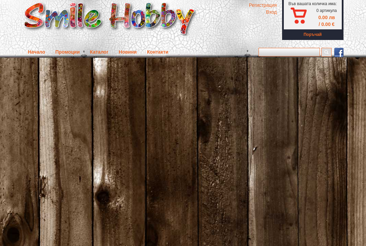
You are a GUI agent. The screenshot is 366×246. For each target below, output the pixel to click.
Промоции (67, 52)
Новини (128, 52)
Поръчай (313, 34)
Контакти (158, 52)
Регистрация (263, 5)
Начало (36, 52)
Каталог (99, 52)
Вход (271, 12)
